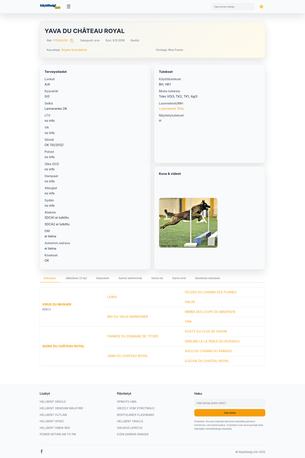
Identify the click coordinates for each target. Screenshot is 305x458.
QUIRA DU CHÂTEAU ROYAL (63, 346)
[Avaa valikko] (68, 6)
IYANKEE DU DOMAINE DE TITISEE (133, 336)
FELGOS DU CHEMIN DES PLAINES (211, 292)
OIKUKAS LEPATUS (129, 427)
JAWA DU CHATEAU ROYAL (127, 356)
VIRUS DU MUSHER (56, 304)
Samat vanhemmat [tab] (130, 278)
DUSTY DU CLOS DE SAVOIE (206, 331)
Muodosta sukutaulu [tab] (207, 278)
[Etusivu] (51, 6)
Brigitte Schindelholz (74, 49)
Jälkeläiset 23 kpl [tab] (76, 278)
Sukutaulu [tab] (50, 278)
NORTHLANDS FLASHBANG (135, 414)
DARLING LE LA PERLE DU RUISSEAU (212, 341)
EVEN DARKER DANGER (132, 434)
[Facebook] (42, 452)
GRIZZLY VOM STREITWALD (135, 408)
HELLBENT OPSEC (52, 421)
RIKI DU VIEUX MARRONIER (127, 317)
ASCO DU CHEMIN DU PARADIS (208, 351)
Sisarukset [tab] (102, 278)
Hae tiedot (230, 412)
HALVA (190, 302)
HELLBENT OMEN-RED (55, 427)
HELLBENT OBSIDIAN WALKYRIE (61, 408)
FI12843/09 (60, 40)
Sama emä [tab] (179, 278)
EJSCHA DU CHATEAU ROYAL (207, 361)
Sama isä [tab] (157, 278)
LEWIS (112, 297)
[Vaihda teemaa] (261, 6)
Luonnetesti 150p (171, 109)
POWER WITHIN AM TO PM (58, 434)
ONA (188, 321)
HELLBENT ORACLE (53, 401)
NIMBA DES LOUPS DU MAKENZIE (210, 312)
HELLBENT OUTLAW (53, 414)
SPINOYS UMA (126, 401)
